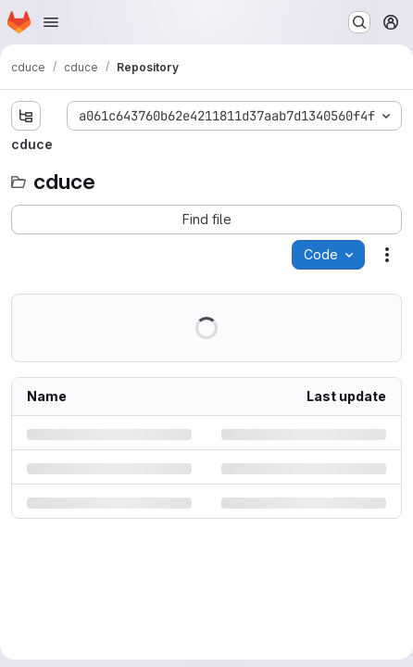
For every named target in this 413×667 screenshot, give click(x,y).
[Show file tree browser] (26, 116)
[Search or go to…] (359, 22)
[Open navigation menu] (51, 22)
